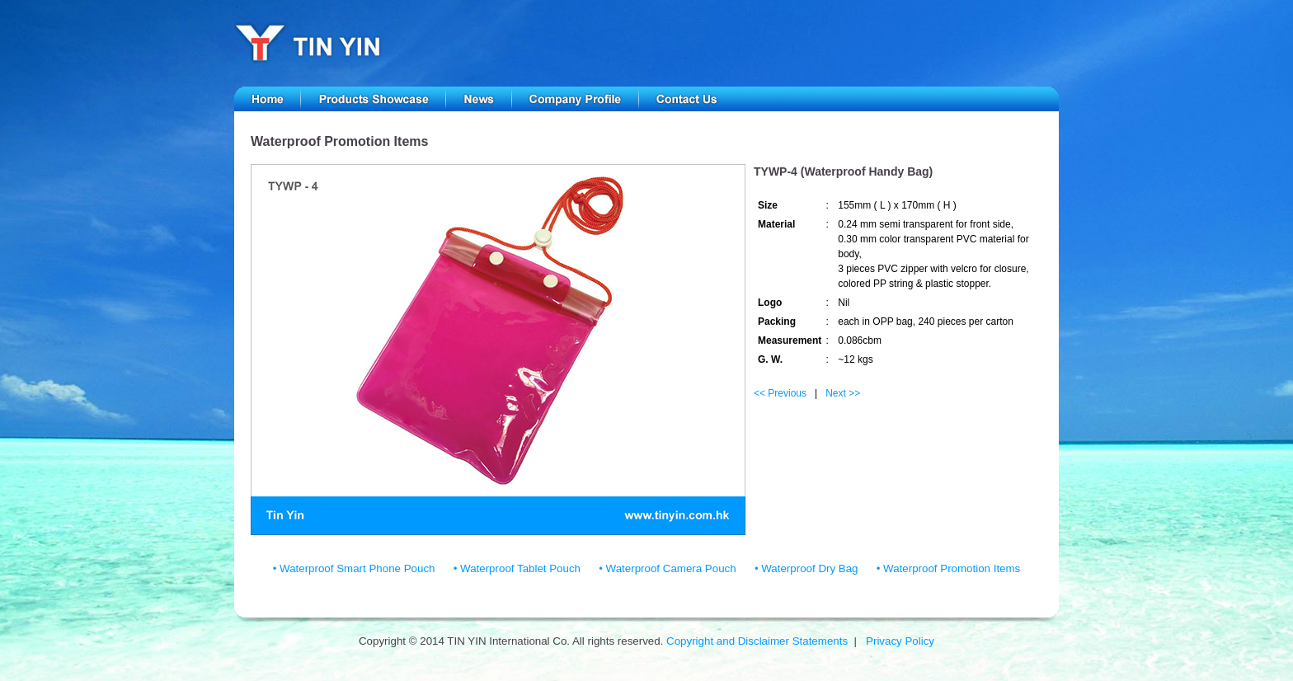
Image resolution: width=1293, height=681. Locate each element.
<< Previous (780, 393)
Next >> (842, 393)
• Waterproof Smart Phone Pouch (354, 568)
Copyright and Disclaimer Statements (757, 641)
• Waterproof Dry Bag (806, 568)
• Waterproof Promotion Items (949, 568)
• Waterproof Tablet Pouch (517, 568)
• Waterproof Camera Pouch (667, 568)
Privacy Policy (900, 641)
